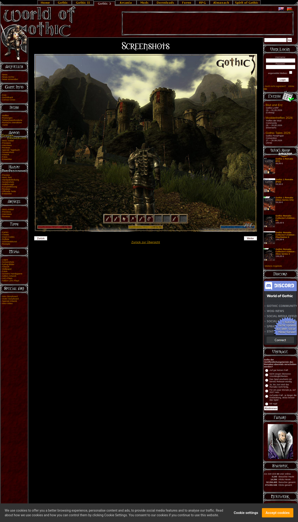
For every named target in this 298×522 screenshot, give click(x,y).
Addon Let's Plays (10, 280)
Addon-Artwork (9, 276)
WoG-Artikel (8, 141)
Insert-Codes (8, 237)
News (4, 74)
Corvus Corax (8, 100)
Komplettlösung (9, 187)
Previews (6, 143)
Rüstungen (7, 118)
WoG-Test (7, 177)
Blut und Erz (274, 105)
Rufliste (5, 239)
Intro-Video (7, 303)
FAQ (4, 95)
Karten (5, 232)
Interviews (7, 145)
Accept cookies (278, 514)
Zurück (41, 238)
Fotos (4, 157)
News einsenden (10, 79)
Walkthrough (8, 184)
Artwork (5, 154)
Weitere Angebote (273, 266)
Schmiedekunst (9, 241)
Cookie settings (246, 514)
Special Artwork (9, 301)
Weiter (250, 238)
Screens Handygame (12, 274)
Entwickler (7, 159)
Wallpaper (7, 269)
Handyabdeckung (10, 180)
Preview (6, 175)
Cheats (5, 234)
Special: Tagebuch (11, 150)
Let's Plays (7, 278)
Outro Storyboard (10, 299)
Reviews (6, 147)
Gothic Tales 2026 (278, 133)
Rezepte (6, 244)
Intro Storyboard (10, 296)
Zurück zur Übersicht (145, 242)
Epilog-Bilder (8, 264)
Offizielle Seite (9, 191)
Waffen (5, 115)
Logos (5, 260)
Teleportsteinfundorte (12, 120)
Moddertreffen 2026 (279, 118)
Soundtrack (7, 97)
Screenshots (8, 152)
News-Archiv (8, 77)
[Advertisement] (207, 23)
